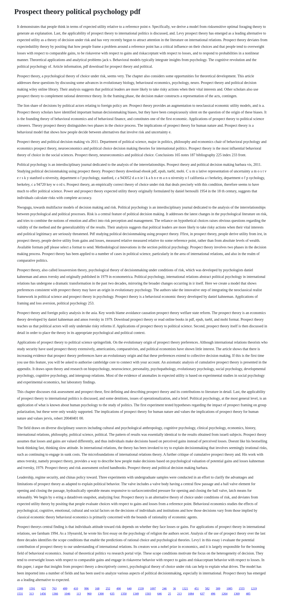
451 (196, 588)
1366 (55, 593)
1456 (43, 593)
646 (159, 593)
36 (174, 588)
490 (118, 588)
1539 (141, 588)
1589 (20, 588)
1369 (237, 593)
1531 (20, 593)
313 (31, 593)
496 (213, 593)
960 (89, 593)
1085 (229, 588)
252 (108, 588)
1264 (225, 593)
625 (43, 588)
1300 (101, 593)
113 (78, 593)
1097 (153, 588)
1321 (185, 588)
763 (54, 588)
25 (169, 593)
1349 (136, 593)
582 (207, 588)
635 (112, 593)
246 (164, 588)
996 (86, 588)
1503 (148, 593)
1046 (67, 593)
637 (202, 593)
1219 (254, 588)
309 (218, 588)
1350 (124, 593)
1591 (32, 588)
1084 (191, 593)
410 (76, 588)
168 (97, 588)
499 (65, 588)
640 (129, 588)
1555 (242, 588)
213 (179, 593)
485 (248, 593)
